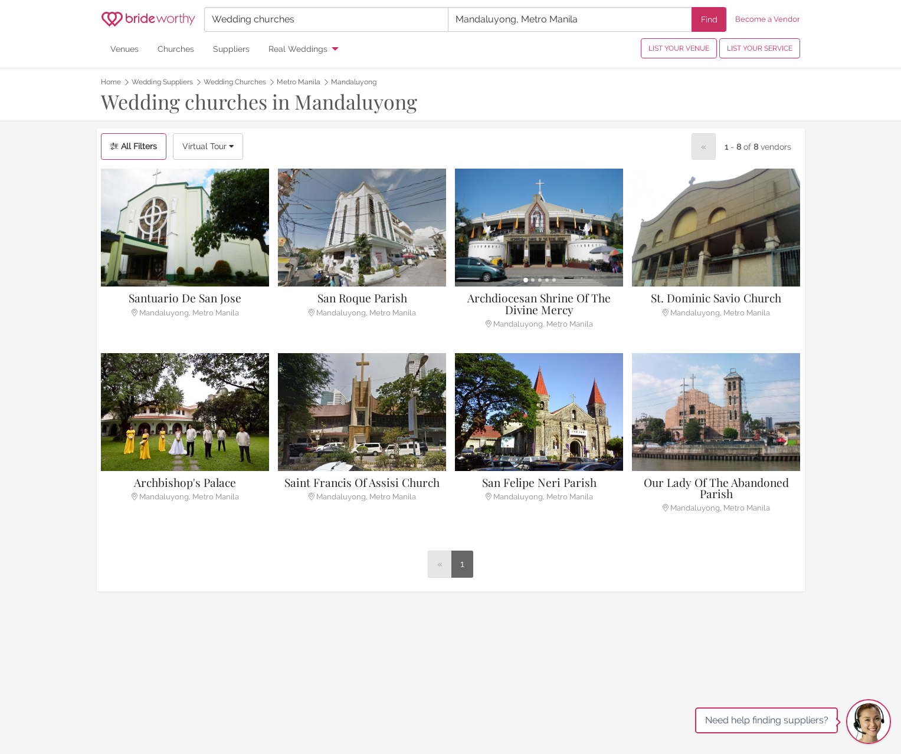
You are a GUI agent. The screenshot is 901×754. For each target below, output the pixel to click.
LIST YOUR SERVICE (759, 48)
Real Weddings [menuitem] (297, 49)
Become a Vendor (767, 19)
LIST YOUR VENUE (678, 48)
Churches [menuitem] (176, 49)
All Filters (133, 146)
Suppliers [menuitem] (231, 49)
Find (709, 19)
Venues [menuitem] (124, 49)
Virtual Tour (208, 146)
